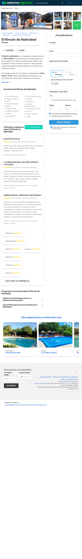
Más (16, 8)
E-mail (51, 51)
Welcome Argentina (40, 383)
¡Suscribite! (11, 386)
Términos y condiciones (60, 377)
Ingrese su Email (24, 373)
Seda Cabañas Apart (13, 353)
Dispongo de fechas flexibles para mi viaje (63, 100)
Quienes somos (45, 377)
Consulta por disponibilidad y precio (63, 114)
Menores (68, 105)
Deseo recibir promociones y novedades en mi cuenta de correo (63, 128)
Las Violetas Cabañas (49, 353)
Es (77, 3)
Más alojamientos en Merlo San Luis (41, 317)
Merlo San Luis (7, 8)
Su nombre (52, 43)
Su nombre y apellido (8, 374)
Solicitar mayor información (60, 116)
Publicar (71, 3)
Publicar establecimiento (69, 379)
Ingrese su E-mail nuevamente (58, 61)
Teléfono (72, 75)
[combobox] (55, 84)
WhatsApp (58, 75)
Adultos (51, 105)
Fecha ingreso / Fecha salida (58, 92)
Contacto (74, 377)
